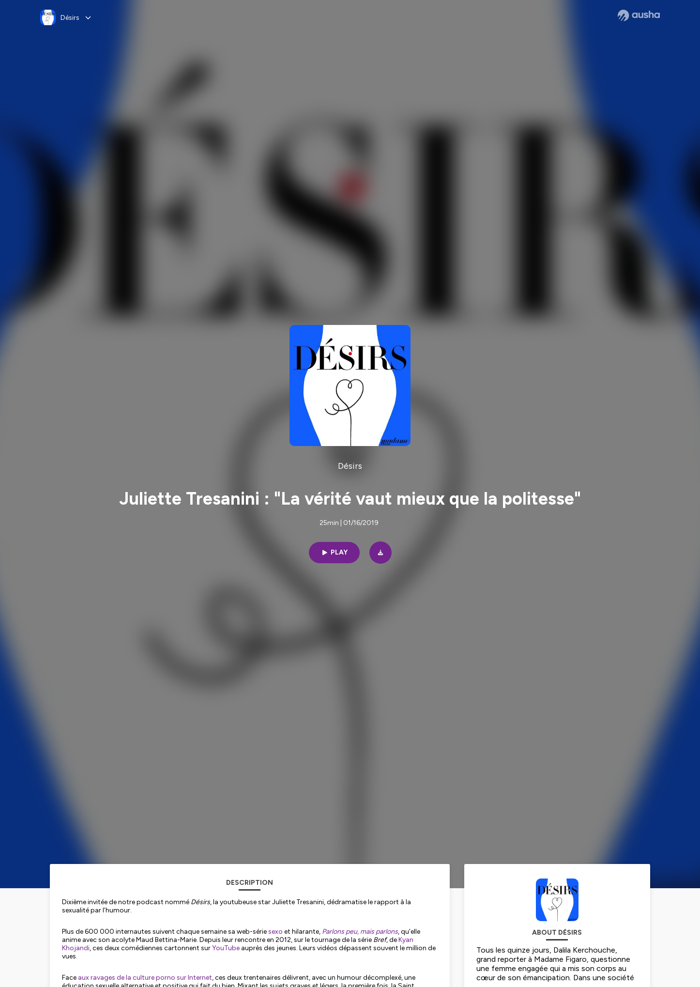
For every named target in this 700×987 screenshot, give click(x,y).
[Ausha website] (639, 15)
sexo (275, 931)
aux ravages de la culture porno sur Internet (145, 977)
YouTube (226, 948)
